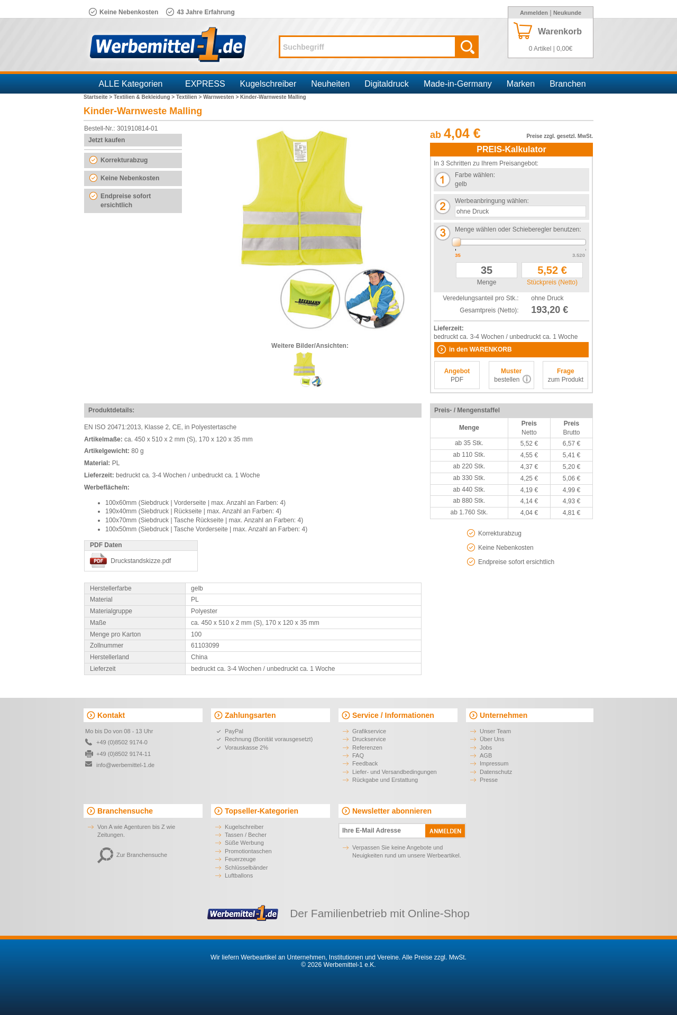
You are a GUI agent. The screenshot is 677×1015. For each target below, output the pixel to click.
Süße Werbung (244, 842)
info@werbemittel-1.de (125, 765)
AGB (486, 755)
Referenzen (367, 747)
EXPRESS (205, 83)
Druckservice (369, 739)
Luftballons (239, 875)
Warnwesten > (221, 97)
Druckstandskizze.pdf (141, 561)
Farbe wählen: (475, 175)
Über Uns (492, 739)
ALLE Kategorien (131, 83)
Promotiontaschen (248, 851)
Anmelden (534, 13)
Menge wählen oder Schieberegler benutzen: (518, 229)
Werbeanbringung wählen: (492, 201)
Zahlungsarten (250, 715)
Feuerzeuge (240, 859)
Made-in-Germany (458, 83)
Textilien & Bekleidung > (145, 97)
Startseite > (99, 97)
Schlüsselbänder (246, 867)
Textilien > (189, 97)
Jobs (486, 747)
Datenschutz (496, 772)
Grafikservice (369, 731)
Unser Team (495, 731)
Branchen (568, 83)
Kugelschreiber (268, 83)
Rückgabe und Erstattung (385, 780)
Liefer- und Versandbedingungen (394, 772)
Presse (489, 780)
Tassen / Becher (246, 835)
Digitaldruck (386, 83)
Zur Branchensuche (132, 855)
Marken (521, 83)
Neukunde (567, 13)
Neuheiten (330, 83)
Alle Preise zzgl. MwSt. (434, 957)
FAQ (358, 755)
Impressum (494, 763)
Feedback (365, 763)
